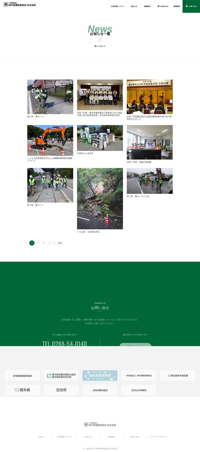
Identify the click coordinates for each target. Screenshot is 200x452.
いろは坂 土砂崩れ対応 (88, 235)
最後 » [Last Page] (60, 246)
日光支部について (117, 6)
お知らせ (134, 6)
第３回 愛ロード (35, 208)
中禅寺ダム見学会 (85, 156)
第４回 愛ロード (35, 119)
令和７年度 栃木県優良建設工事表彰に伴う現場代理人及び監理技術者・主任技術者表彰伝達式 (99, 116)
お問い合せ (191, 6)
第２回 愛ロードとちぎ (138, 199)
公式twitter (163, 6)
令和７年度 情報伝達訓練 (139, 165)
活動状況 (147, 6)
